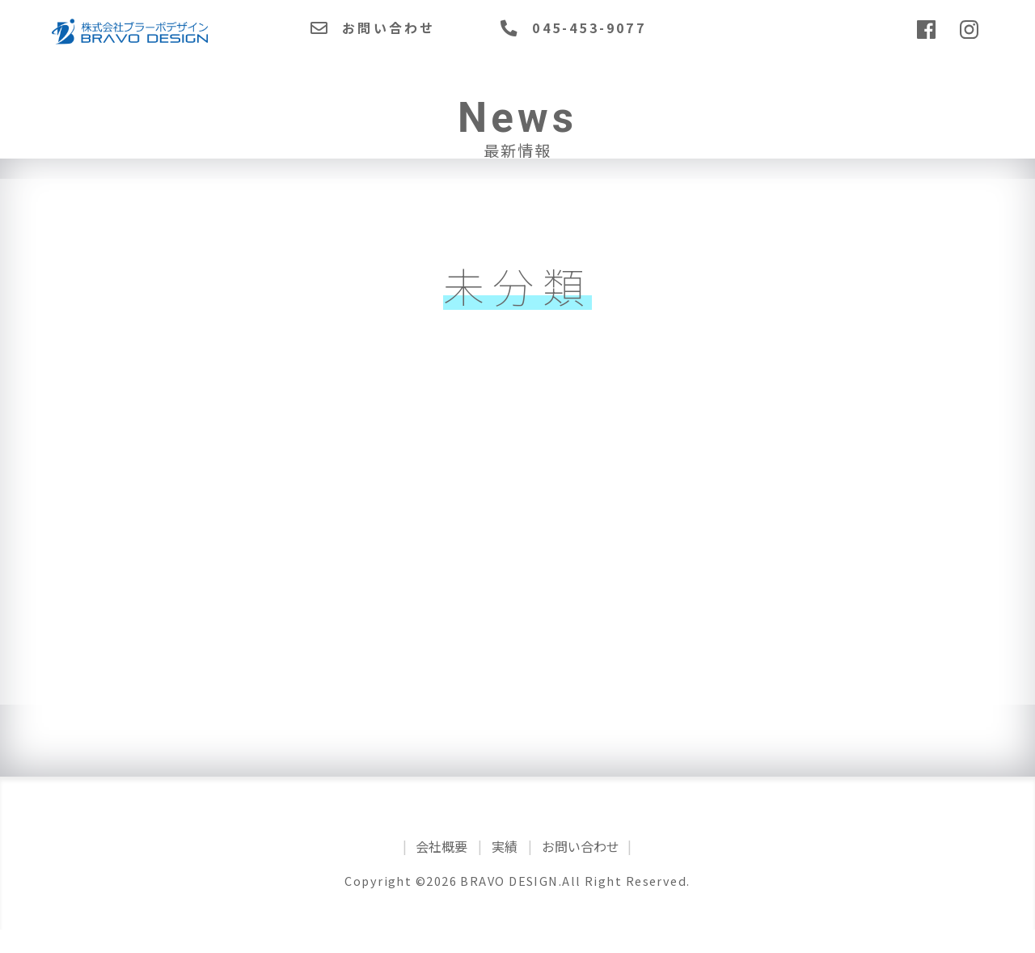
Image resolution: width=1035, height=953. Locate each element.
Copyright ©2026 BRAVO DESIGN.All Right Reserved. (517, 904)
